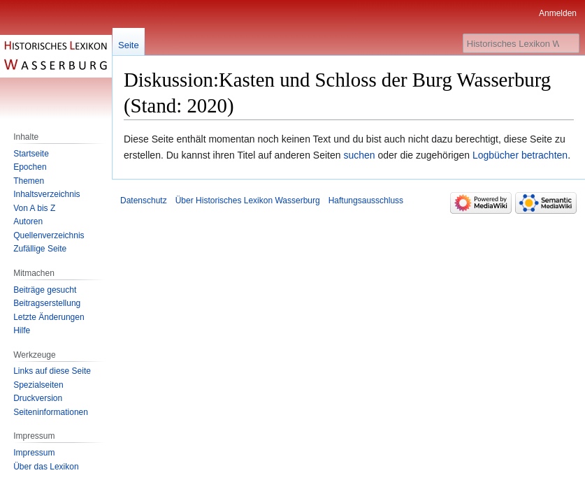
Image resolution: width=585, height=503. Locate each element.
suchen (359, 155)
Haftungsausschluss (365, 200)
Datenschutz (143, 200)
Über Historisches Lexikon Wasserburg (247, 200)
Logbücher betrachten (520, 155)
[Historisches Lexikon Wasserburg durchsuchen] (521, 43)
